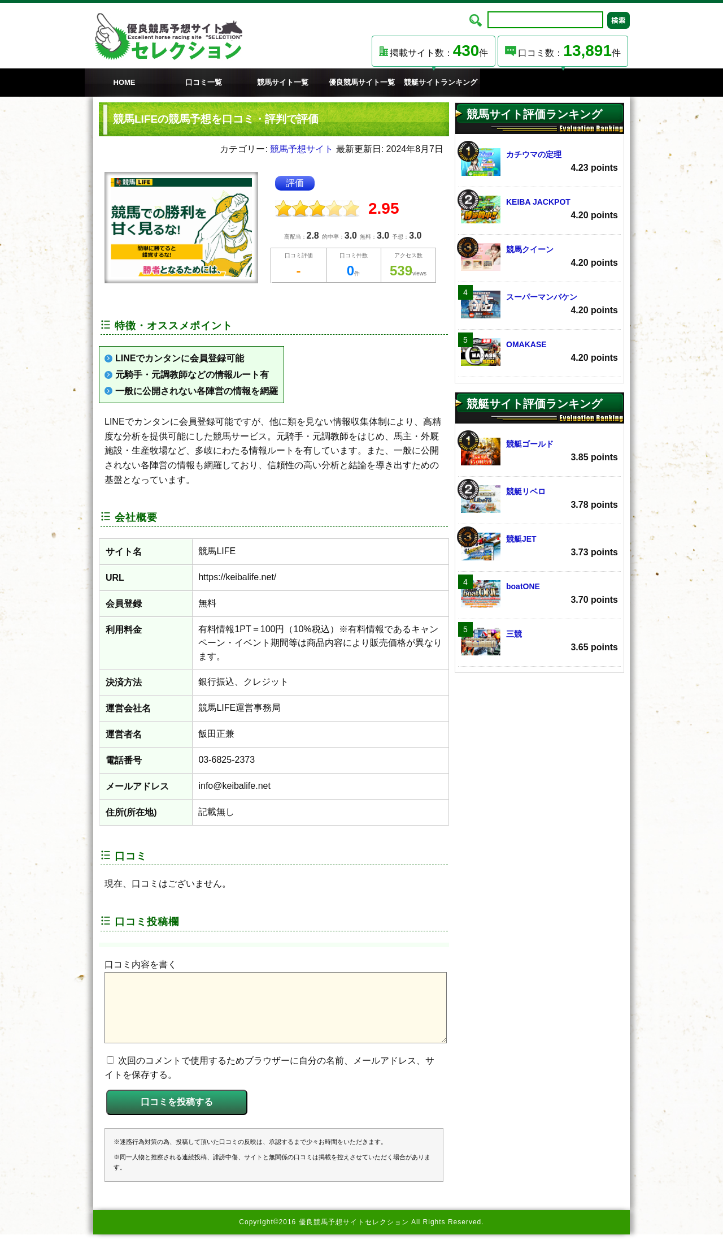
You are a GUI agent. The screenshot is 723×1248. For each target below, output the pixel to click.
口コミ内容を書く (140, 964)
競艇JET (539, 546)
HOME (125, 82)
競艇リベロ (539, 499)
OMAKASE (539, 352)
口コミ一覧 (203, 82)
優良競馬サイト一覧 (362, 82)
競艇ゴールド (539, 451)
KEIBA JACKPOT (539, 209)
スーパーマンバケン (539, 304)
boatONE (539, 594)
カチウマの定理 (539, 162)
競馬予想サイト (301, 149)
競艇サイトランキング (440, 82)
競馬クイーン (539, 257)
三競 (539, 641)
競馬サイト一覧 (282, 82)
